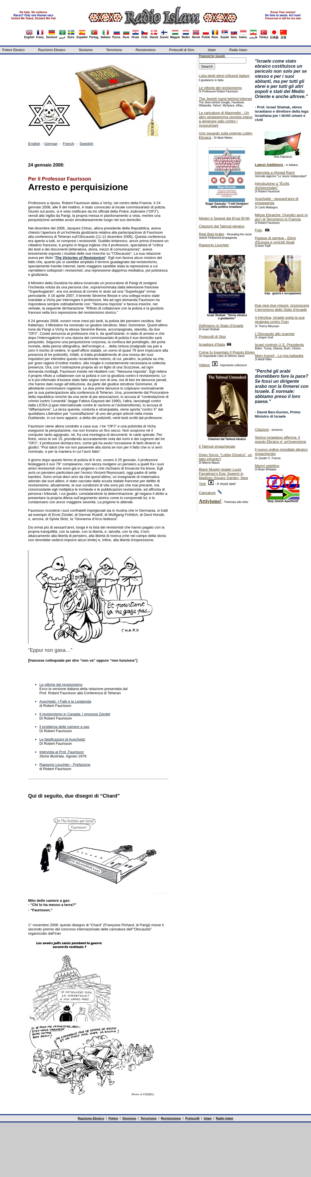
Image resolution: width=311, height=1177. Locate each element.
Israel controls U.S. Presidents (279, 345)
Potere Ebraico (13, 50)
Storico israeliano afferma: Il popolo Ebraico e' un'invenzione (280, 439)
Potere (113, 1118)
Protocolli (192, 1118)
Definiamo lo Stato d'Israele (221, 326)
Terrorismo (114, 50)
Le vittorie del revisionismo (60, 684)
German (51, 144)
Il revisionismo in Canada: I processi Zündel (74, 714)
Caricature (207, 493)
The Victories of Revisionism (80, 258)
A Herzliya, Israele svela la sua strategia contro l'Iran (280, 319)
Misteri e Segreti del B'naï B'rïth (224, 218)
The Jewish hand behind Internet (225, 99)
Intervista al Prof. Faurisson (61, 752)
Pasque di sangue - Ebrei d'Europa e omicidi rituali (275, 240)
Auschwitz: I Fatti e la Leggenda (65, 701)
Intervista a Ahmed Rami (275, 172)
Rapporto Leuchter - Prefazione (64, 764)
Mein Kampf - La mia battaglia (279, 356)
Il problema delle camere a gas (64, 727)
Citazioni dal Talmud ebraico (221, 226)
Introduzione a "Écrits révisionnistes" (272, 185)
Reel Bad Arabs (211, 234)
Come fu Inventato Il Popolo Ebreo (227, 352)
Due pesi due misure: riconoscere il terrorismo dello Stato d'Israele (282, 307)
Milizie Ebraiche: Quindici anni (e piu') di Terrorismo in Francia (281, 217)
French (68, 144)
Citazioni (262, 429)
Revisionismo (146, 50)
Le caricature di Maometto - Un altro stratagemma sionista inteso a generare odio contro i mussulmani (226, 119)
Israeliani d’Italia (212, 344)
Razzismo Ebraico (51, 50)
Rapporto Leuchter (214, 245)
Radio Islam (238, 50)
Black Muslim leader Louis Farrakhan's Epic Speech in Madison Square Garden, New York (223, 476)
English (34, 144)
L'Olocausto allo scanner (275, 334)
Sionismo (86, 50)
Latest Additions (269, 165)
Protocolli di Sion (181, 50)
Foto (258, 230)
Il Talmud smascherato (217, 446)
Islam (212, 50)
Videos (204, 365)
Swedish (86, 144)
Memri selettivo (267, 466)
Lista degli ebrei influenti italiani (224, 76)
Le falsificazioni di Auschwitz (62, 739)
